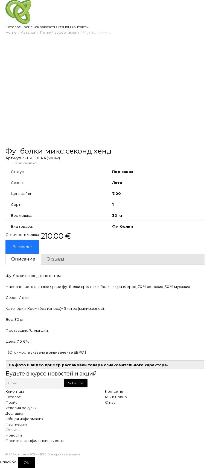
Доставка (14, 413)
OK (26, 462)
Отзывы (12, 429)
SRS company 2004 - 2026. (27, 454)
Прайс (11, 402)
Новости (13, 435)
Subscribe (75, 383)
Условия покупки (21, 408)
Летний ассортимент (59, 32)
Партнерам (16, 424)
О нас (110, 402)
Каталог (28, 32)
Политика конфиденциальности (35, 440)
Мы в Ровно (116, 397)
